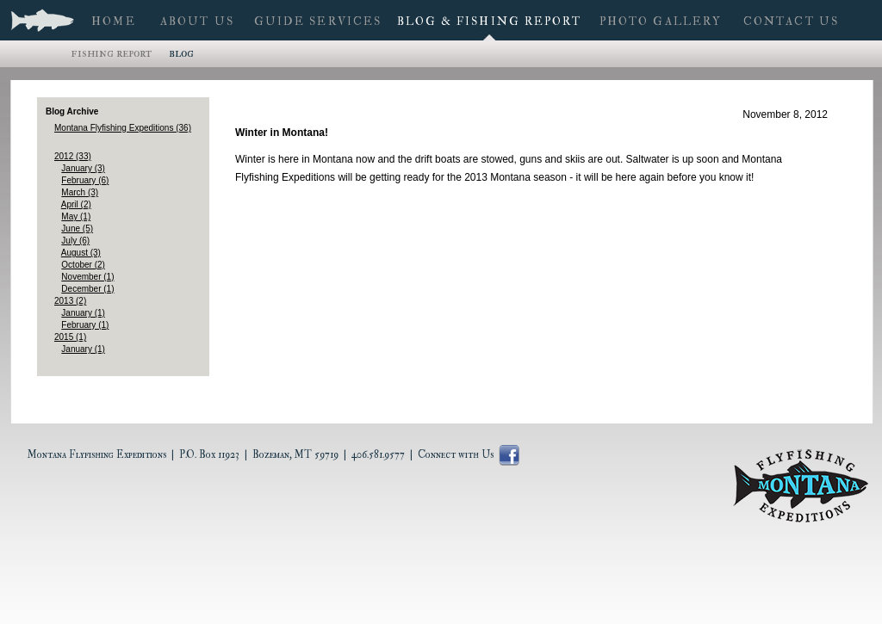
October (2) (83, 264)
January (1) (83, 313)
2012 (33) (72, 156)
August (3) (81, 252)
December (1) (87, 288)
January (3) (83, 168)
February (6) (85, 180)
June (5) (77, 228)
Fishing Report (111, 53)
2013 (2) (70, 301)
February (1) (85, 325)
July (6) (75, 240)
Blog (181, 53)
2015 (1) (70, 337)
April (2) (76, 204)
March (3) (79, 192)
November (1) (87, 276)
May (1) (75, 216)
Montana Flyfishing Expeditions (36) (122, 128)
